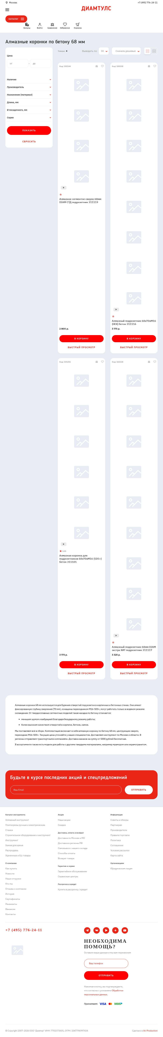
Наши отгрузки (13, 878)
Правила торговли (120, 835)
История (9, 893)
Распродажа (11, 850)
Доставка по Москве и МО (71, 838)
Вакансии (10, 909)
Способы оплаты (66, 853)
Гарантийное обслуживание (72, 871)
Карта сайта (116, 855)
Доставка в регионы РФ (70, 843)
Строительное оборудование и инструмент (27, 835)
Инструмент (11, 840)
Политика (115, 840)
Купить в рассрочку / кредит (73, 889)
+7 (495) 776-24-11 (147, 2)
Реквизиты (11, 904)
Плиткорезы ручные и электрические (25, 825)
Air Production (150, 1030)
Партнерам (116, 825)
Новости (9, 873)
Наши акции (64, 820)
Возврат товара (66, 858)
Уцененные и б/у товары (18, 855)
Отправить (106, 975)
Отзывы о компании (15, 888)
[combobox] (104, 51)
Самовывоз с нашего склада (72, 848)
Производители (118, 830)
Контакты (10, 914)
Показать (29, 130)
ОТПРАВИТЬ (138, 789)
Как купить (11, 868)
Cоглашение (116, 845)
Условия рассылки (119, 850)
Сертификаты (12, 899)
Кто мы (9, 883)
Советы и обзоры (119, 820)
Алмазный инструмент (17, 820)
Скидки (62, 825)
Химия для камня (14, 845)
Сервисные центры (68, 876)
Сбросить (29, 141)
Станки (9, 830)
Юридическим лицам (121, 868)
